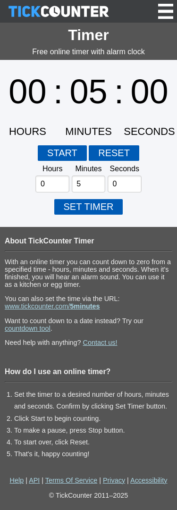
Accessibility (148, 480)
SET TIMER (89, 206)
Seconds (124, 169)
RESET (114, 153)
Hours (52, 169)
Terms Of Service (71, 480)
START (62, 153)
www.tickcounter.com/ (52, 306)
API (34, 480)
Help (17, 480)
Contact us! (100, 342)
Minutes (88, 169)
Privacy (114, 480)
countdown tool (28, 328)
